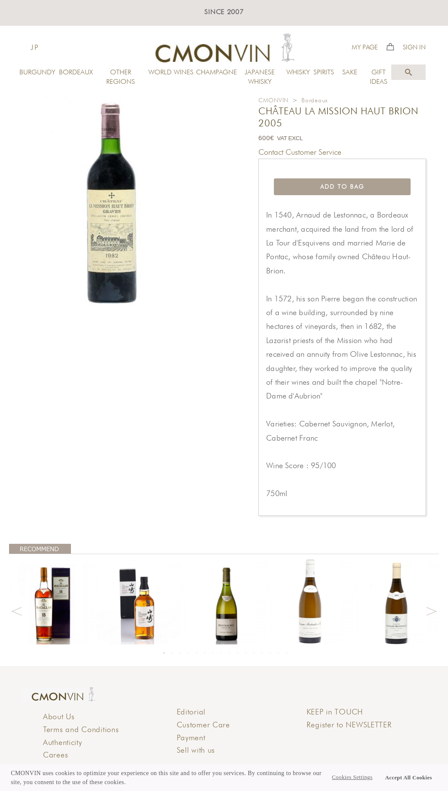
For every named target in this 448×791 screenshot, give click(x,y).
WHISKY (298, 72)
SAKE (349, 72)
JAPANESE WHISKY (260, 77)
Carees (55, 754)
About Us (59, 716)
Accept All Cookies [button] (408, 778)
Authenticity (62, 742)
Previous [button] (17, 610)
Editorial (191, 711)
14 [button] (270, 653)
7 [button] (213, 653)
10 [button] (237, 653)
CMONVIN (273, 100)
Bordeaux (314, 100)
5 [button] (196, 653)
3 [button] (180, 653)
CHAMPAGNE (215, 72)
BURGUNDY (37, 72)
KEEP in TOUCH (335, 711)
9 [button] (229, 653)
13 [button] (262, 653)
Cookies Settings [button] (352, 777)
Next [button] (431, 610)
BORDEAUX (76, 72)
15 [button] (278, 653)
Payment (191, 737)
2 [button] (172, 653)
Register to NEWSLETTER (349, 724)
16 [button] (286, 653)
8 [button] (221, 653)
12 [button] (253, 653)
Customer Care (203, 724)
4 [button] (188, 653)
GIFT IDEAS (378, 77)
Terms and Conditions (81, 729)
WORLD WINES (170, 72)
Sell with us (196, 749)
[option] (52, 601)
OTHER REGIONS (120, 77)
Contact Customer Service (299, 151)
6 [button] (204, 653)
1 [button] (164, 653)
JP (35, 47)
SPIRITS (323, 72)
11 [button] (245, 653)
